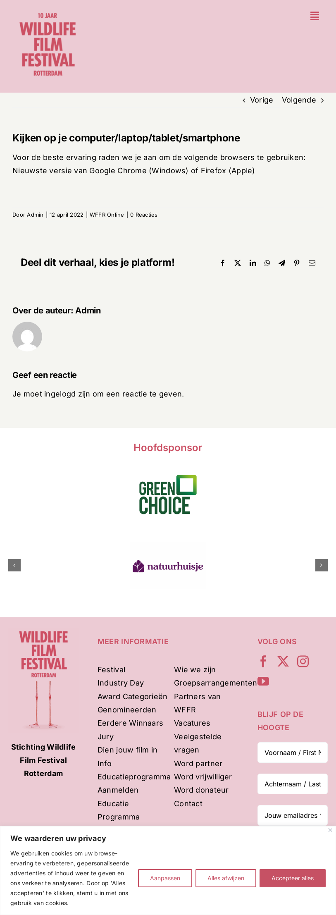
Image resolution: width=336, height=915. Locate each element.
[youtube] (263, 681)
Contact (188, 803)
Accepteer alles (293, 878)
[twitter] (283, 661)
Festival (111, 669)
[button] (14, 565)
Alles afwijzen (225, 878)
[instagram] (303, 661)
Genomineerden (127, 709)
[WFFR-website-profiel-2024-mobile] (48, 10)
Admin (35, 214)
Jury (106, 736)
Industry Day (121, 682)
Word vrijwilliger (203, 776)
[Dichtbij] (330, 830)
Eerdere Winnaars (130, 723)
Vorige (262, 100)
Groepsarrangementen (215, 682)
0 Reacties (144, 214)
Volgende (299, 100)
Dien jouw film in (128, 749)
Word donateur (201, 790)
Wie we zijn (195, 669)
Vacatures (192, 723)
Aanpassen (165, 878)
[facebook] (263, 661)
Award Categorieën (133, 696)
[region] (168, 870)
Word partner (198, 763)
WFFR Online (107, 214)
